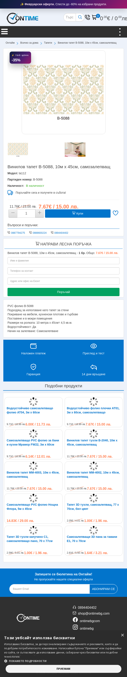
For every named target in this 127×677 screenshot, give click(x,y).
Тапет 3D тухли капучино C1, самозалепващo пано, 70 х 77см (30, 539)
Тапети (48, 42)
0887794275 (18, 232)
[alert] (63, 654)
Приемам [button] (63, 669)
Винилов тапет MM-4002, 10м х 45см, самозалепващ (93, 474)
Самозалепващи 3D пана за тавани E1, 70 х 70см (92, 539)
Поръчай (63, 292)
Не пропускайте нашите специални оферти (63, 576)
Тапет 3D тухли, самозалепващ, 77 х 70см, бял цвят (93, 506)
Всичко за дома (29, 42)
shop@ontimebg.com (93, 613)
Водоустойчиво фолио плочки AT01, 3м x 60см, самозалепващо (93, 410)
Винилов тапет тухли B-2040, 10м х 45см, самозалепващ (92, 442)
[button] (63, 661)
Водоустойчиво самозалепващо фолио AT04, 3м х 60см (30, 410)
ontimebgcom (90, 621)
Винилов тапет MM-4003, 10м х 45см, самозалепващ (33, 474)
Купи (77, 213)
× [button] (122, 635)
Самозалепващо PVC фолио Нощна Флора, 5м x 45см (32, 506)
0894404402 (61, 232)
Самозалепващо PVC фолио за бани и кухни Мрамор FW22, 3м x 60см (33, 442)
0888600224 (40, 232)
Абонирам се (103, 589)
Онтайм (10, 42)
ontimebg (87, 628)
